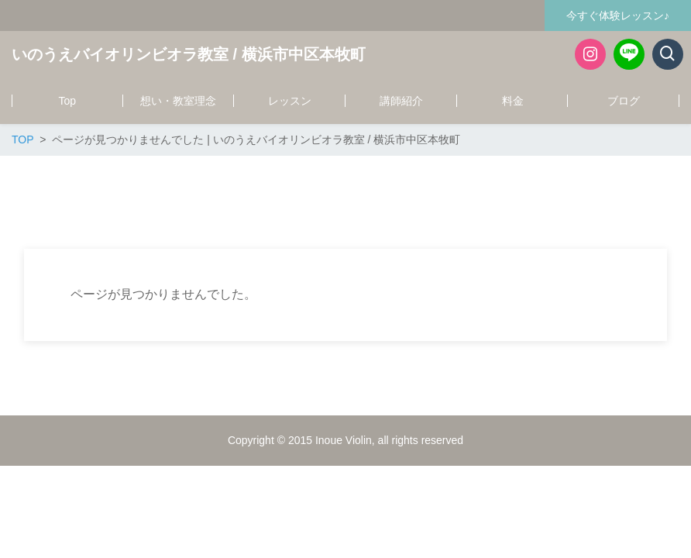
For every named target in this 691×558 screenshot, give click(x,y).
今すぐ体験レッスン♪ (617, 15)
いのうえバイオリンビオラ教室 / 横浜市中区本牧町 (189, 54)
